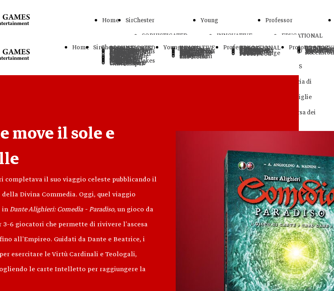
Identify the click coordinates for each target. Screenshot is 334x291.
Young (209, 20)
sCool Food (255, 54)
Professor (278, 20)
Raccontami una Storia (196, 56)
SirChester (140, 20)
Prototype (302, 47)
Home (110, 20)
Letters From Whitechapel (127, 63)
